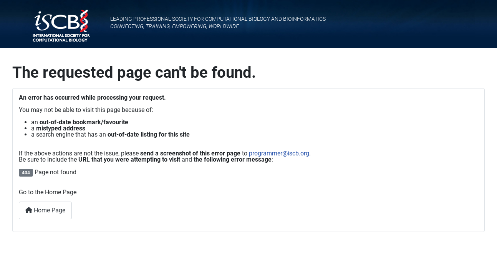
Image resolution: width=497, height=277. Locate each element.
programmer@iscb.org (279, 153)
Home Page (45, 210)
